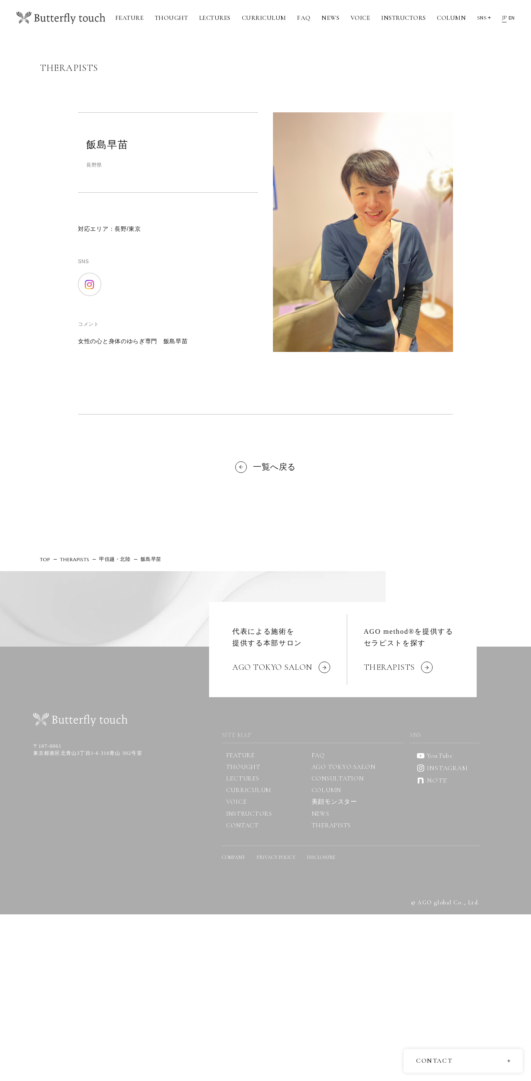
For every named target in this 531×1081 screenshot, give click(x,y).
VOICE (360, 18)
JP (504, 17)
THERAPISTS (74, 559)
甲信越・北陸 (115, 559)
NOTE (431, 780)
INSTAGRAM (442, 768)
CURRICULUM (264, 18)
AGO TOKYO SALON (343, 767)
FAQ (304, 18)
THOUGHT (171, 18)
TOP (45, 559)
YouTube (435, 755)
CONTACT (242, 825)
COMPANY (233, 857)
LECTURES (215, 18)
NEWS (330, 18)
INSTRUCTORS (403, 18)
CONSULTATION (338, 778)
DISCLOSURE (321, 857)
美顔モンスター (334, 801)
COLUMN (451, 18)
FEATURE (129, 18)
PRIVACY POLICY (276, 857)
